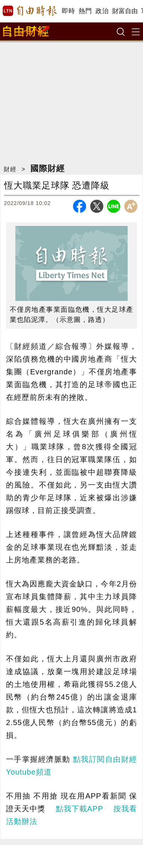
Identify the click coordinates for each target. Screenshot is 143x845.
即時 (68, 11)
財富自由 (124, 11)
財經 (10, 169)
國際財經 (47, 168)
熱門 (85, 11)
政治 (102, 11)
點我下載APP (79, 809)
